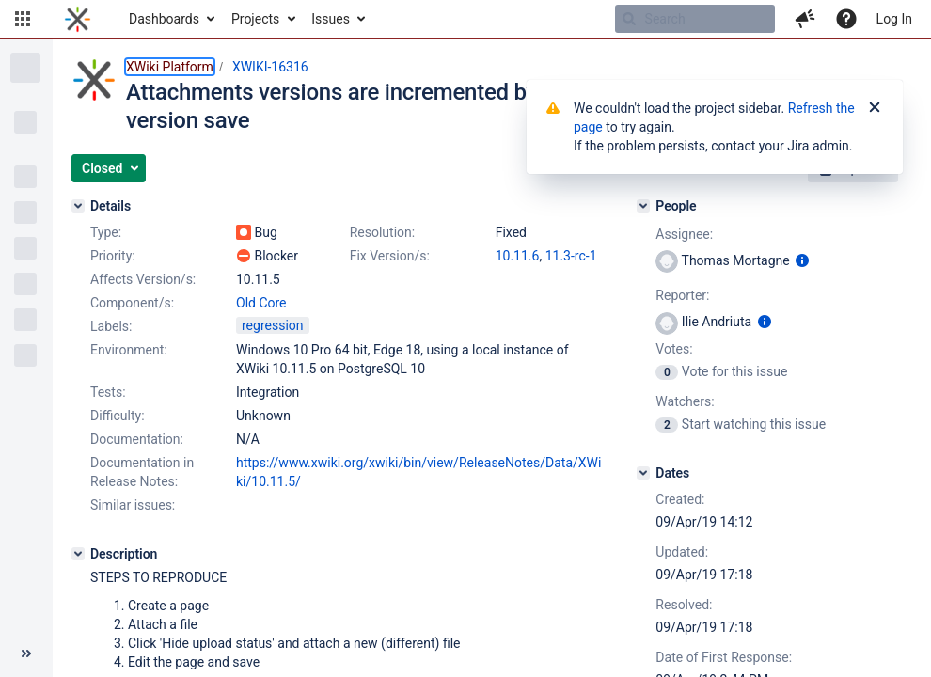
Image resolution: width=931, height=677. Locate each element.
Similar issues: (132, 504)
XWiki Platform (169, 66)
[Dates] (643, 473)
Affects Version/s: (143, 279)
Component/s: (132, 302)
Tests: (108, 392)
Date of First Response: (723, 657)
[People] (643, 206)
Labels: (111, 326)
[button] (22, 19)
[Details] (78, 206)
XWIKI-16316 (270, 66)
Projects (255, 18)
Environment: (128, 349)
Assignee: (684, 234)
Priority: (112, 255)
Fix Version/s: (390, 255)
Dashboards (164, 18)
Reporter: (682, 295)
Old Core (261, 302)
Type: (105, 232)
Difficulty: (117, 415)
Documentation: (136, 439)
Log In (894, 18)
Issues (330, 18)
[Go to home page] (78, 19)
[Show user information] (802, 260)
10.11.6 (518, 255)
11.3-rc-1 (571, 255)
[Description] (78, 553)
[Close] (874, 108)
